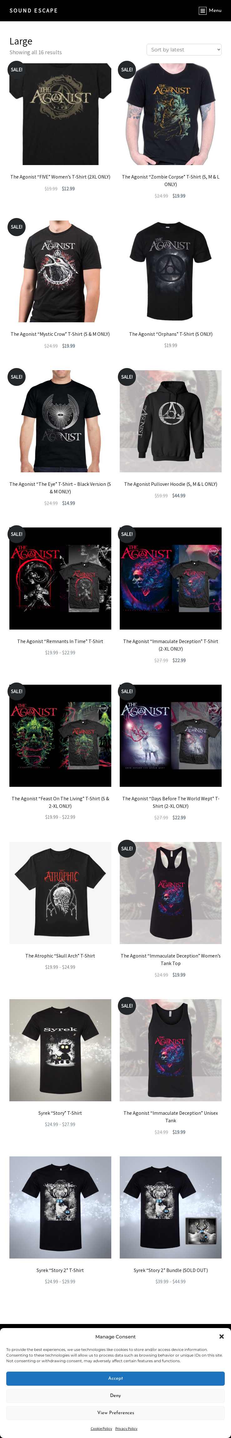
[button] (221, 1336)
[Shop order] (184, 49)
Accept (115, 1378)
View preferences (115, 1413)
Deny (115, 1396)
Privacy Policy (126, 1428)
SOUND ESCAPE (33, 10)
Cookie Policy (101, 1428)
